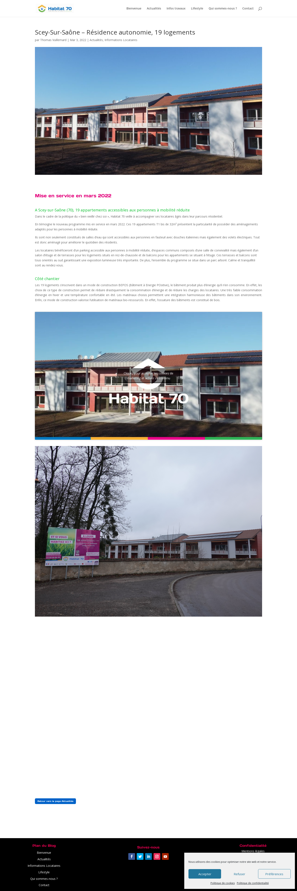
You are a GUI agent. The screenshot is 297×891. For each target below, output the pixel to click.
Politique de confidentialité (253, 883)
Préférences (274, 874)
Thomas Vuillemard (53, 40)
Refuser (239, 874)
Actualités (154, 8)
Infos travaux (176, 8)
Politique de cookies (223, 883)
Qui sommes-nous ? (223, 8)
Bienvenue (133, 8)
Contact (248, 8)
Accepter (204, 874)
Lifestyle (197, 8)
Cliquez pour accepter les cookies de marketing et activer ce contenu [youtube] (148, 375)
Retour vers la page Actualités (55, 801)
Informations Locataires (121, 40)
